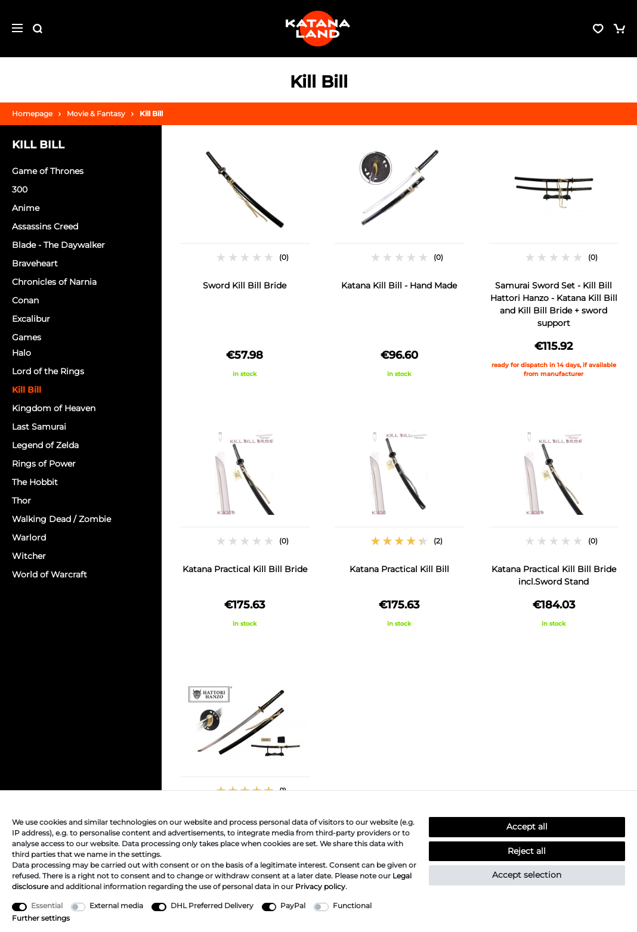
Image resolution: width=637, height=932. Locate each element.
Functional (352, 905)
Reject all (527, 851)
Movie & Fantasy (96, 113)
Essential (47, 905)
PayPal (292, 905)
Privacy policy (320, 886)
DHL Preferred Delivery (212, 905)
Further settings (41, 918)
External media (116, 905)
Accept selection (526, 874)
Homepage (32, 113)
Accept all (527, 826)
